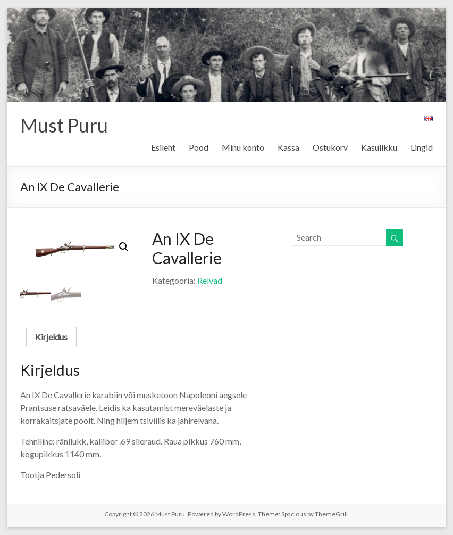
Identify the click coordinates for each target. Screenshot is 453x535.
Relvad (209, 280)
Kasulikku (379, 147)
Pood (198, 147)
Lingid (421, 147)
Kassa (288, 147)
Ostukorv (330, 147)
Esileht (163, 147)
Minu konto (243, 147)
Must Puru (64, 125)
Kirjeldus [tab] (51, 337)
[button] (123, 247)
